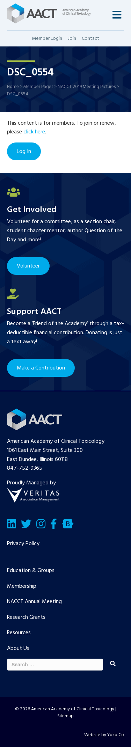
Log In (24, 151)
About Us (18, 648)
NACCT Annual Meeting (34, 601)
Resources (19, 632)
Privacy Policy (23, 543)
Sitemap (65, 716)
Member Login (47, 39)
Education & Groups (30, 570)
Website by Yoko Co (104, 735)
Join (72, 39)
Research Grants (26, 617)
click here (34, 132)
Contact (90, 39)
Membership (21, 586)
